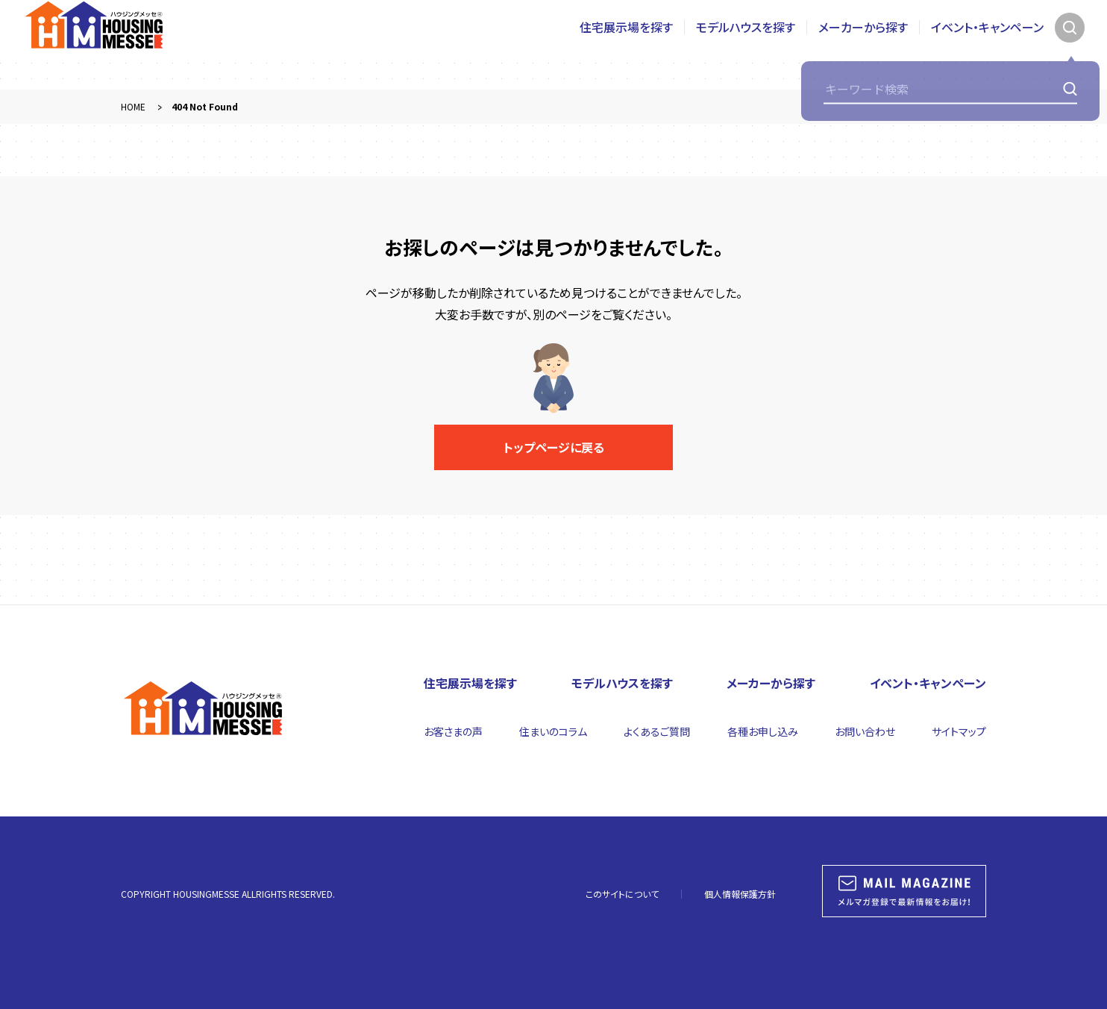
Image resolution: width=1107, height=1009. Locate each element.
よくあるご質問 (657, 731)
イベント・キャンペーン (987, 44)
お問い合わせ (865, 731)
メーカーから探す (863, 44)
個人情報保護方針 (740, 893)
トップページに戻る (554, 447)
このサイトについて (622, 893)
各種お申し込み (762, 731)
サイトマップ (959, 731)
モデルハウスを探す (745, 44)
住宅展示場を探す (626, 44)
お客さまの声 (453, 731)
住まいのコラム (553, 731)
